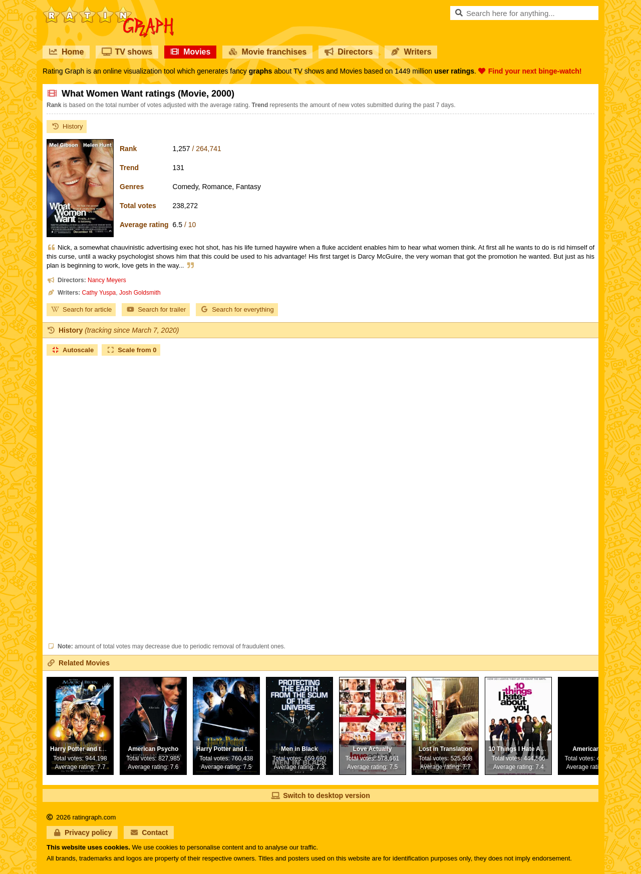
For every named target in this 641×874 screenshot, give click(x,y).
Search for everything (237, 309)
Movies (190, 52)
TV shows (127, 52)
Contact (149, 832)
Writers (411, 52)
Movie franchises (267, 52)
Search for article (81, 309)
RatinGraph (108, 10)
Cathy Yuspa (99, 292)
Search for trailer (156, 309)
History (67, 126)
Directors (349, 52)
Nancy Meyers (107, 280)
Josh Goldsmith (140, 292)
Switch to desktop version (320, 795)
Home (66, 52)
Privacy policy (82, 832)
